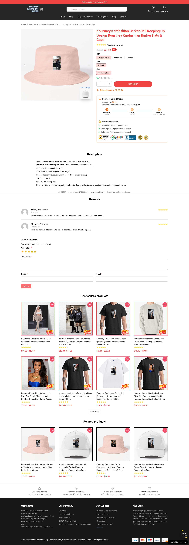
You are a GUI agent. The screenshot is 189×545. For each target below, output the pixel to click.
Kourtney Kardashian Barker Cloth (43, 24)
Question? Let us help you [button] (177, 542)
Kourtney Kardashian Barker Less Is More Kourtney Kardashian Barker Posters (36, 342)
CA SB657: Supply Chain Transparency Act (75, 524)
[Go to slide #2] (63, 106)
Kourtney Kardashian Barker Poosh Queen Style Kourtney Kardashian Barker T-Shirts (111, 342)
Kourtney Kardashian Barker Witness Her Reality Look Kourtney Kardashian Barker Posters (75, 342)
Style (98, 61)
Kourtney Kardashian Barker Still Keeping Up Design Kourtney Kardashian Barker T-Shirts (110, 396)
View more (94, 412)
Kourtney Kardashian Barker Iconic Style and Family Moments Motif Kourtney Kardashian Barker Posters (36, 396)
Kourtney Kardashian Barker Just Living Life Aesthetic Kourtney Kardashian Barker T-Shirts (75, 396)
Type (98, 54)
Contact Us (101, 521)
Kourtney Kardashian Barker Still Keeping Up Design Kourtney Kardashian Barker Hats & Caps (72, 467)
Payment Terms (102, 514)
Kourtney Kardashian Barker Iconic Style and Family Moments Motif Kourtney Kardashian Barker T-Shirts (149, 396)
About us (62, 511)
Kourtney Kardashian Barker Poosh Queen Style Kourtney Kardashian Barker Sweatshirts (149, 342)
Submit (26, 286)
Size (98, 69)
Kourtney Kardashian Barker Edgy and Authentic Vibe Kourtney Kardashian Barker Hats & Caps (37, 467)
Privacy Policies (65, 518)
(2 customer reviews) (115, 45)
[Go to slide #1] (50, 106)
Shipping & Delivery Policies (107, 511)
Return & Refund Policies (106, 518)
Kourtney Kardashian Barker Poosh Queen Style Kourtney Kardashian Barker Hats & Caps (149, 467)
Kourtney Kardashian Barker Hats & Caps (78, 24)
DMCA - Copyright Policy (68, 521)
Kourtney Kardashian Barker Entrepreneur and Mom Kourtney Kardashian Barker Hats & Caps (110, 467)
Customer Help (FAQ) (104, 524)
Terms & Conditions (66, 514)
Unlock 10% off (184, 534)
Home (23, 24)
